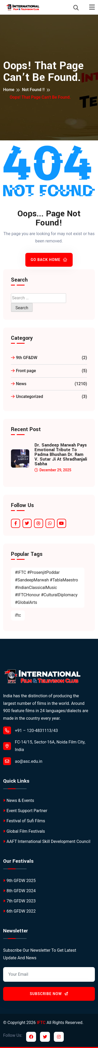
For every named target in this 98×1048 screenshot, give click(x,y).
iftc (18, 615)
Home (8, 89)
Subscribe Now (49, 994)
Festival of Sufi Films (24, 820)
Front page (49, 371)
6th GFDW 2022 (19, 911)
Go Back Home (49, 260)
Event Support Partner (25, 810)
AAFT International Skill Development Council (46, 841)
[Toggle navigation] (92, 7)
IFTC (41, 1022)
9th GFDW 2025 (19, 880)
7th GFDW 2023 (19, 900)
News (49, 384)
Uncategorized (49, 397)
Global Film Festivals (24, 831)
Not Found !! (33, 89)
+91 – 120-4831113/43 (30, 730)
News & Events (18, 800)
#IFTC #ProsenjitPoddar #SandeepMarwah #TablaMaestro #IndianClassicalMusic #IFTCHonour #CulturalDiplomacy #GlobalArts (46, 587)
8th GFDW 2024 (19, 890)
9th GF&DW (49, 358)
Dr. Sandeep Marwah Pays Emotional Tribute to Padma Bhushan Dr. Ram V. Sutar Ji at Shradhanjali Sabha (60, 454)
